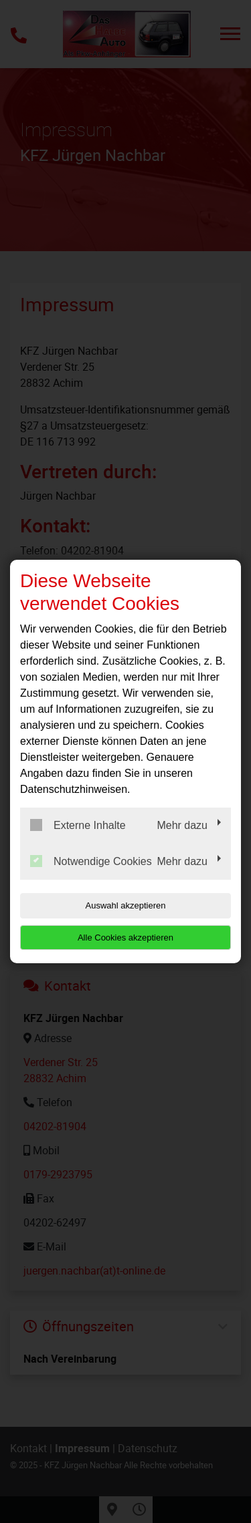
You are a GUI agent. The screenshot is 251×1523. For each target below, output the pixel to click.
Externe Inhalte (78, 825)
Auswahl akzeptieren (126, 905)
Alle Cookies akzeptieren (125, 938)
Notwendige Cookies (91, 861)
